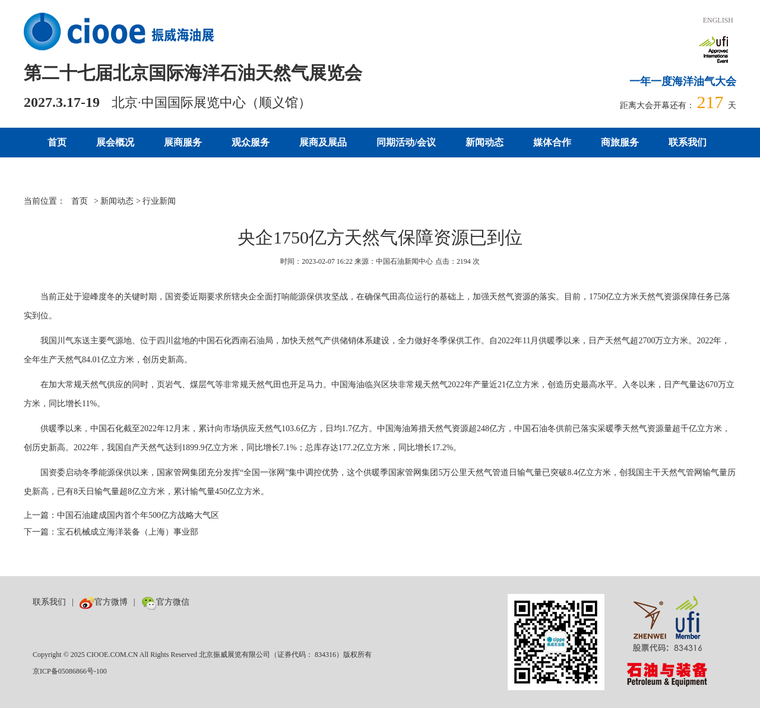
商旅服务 (620, 142)
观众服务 (251, 142)
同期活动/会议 (406, 142)
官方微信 (165, 602)
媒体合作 (552, 142)
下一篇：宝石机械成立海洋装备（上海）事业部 (111, 531)
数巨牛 (207, 602)
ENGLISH (718, 20)
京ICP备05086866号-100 (70, 671)
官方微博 (104, 602)
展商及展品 (323, 142)
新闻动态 (485, 142)
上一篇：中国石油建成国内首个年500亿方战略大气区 (121, 515)
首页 (57, 142)
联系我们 (688, 142)
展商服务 (183, 142)
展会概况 (115, 142)
